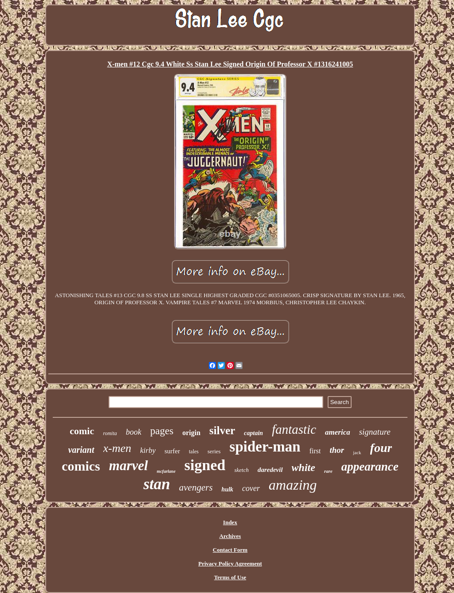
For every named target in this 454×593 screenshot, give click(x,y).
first (315, 451)
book (133, 432)
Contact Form (230, 549)
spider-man (265, 447)
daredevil (270, 469)
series (214, 451)
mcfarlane (166, 471)
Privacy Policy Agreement (230, 563)
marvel (128, 465)
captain (253, 433)
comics (81, 466)
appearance (370, 466)
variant (81, 450)
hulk (227, 489)
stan (156, 484)
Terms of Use (230, 577)
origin (191, 432)
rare (328, 471)
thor (336, 450)
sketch (241, 470)
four (381, 448)
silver (222, 430)
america (337, 432)
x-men (117, 448)
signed (205, 465)
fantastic (294, 429)
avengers (196, 487)
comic (82, 430)
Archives (230, 536)
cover (251, 488)
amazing (293, 485)
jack (357, 452)
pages (161, 430)
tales (194, 451)
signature (375, 431)
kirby (148, 450)
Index (230, 522)
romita (110, 433)
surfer (172, 451)
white (303, 467)
